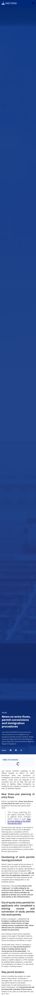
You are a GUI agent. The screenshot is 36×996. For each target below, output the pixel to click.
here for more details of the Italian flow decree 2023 (19, 821)
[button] (10, 750)
